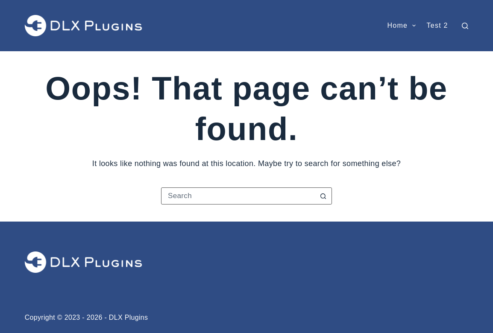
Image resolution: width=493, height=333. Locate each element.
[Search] (465, 26)
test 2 (437, 25)
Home (403, 25)
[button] (414, 25)
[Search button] (323, 195)
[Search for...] (237, 195)
